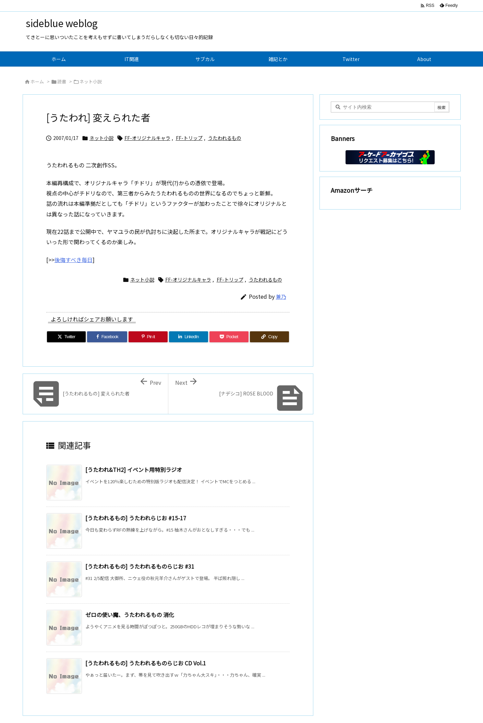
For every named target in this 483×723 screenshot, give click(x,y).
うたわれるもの (224, 137)
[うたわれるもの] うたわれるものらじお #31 (139, 566)
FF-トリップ (189, 137)
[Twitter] (66, 336)
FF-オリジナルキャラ (147, 137)
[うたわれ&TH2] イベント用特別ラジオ (133, 469)
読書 (61, 81)
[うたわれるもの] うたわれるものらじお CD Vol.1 (145, 663)
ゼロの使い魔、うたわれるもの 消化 (129, 615)
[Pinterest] (148, 336)
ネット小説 (91, 81)
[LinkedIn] (188, 336)
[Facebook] (107, 336)
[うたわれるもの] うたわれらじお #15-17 (135, 518)
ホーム (37, 81)
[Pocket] (229, 336)
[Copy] (269, 336)
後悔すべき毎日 (74, 260)
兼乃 (281, 296)
